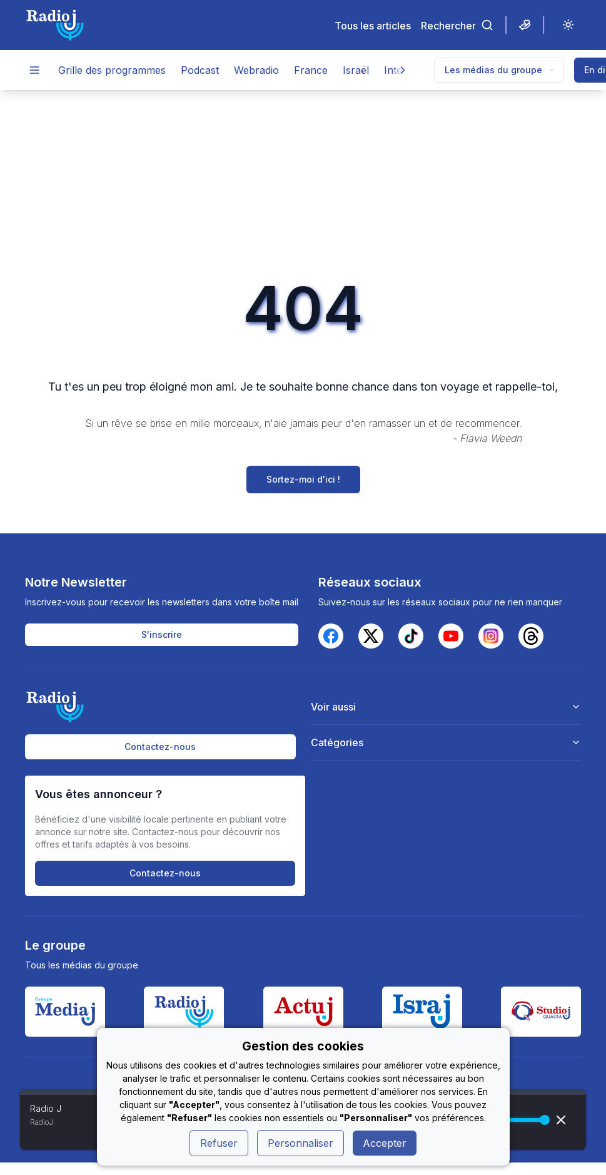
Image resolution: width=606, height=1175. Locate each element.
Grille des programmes (112, 70)
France (311, 70)
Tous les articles (373, 25)
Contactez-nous (160, 746)
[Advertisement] (303, 184)
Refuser (219, 1143)
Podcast (200, 70)
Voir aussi (446, 706)
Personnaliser (300, 1143)
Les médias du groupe (499, 69)
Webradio (256, 70)
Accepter (385, 1143)
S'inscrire (161, 634)
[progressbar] (518, 1120)
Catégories (446, 742)
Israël (356, 70)
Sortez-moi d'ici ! (303, 479)
